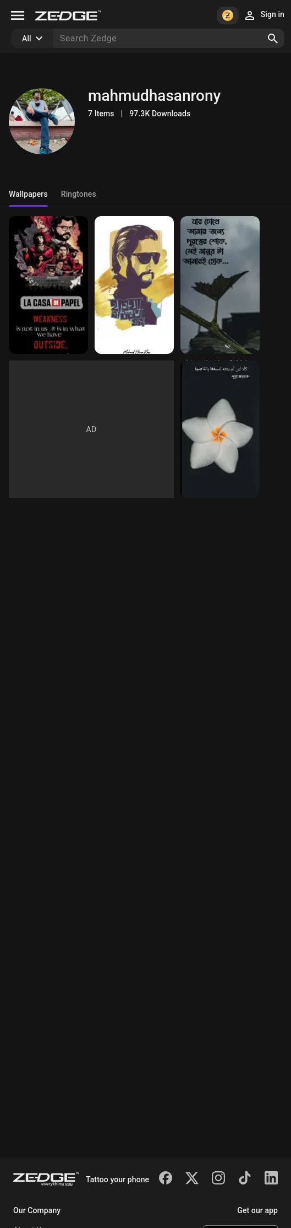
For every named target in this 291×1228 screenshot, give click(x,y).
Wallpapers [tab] (28, 194)
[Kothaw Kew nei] (134, 285)
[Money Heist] (48, 285)
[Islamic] (220, 429)
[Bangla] (220, 285)
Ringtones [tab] (78, 194)
